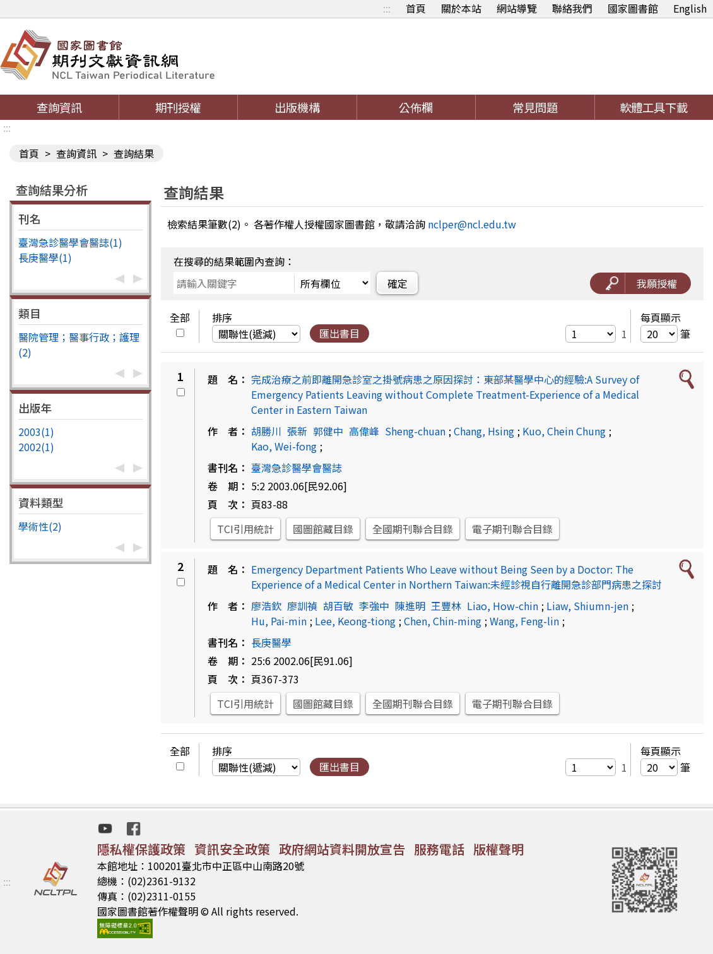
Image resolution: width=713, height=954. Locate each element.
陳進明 (410, 605)
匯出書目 (339, 333)
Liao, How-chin (502, 605)
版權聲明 (498, 849)
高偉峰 (364, 431)
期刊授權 (178, 107)
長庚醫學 (271, 642)
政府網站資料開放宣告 (342, 849)
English (690, 8)
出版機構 (297, 107)
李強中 (374, 605)
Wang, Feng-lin (524, 620)
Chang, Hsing (484, 431)
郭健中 (328, 431)
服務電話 (439, 849)
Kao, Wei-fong (284, 446)
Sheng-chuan (415, 431)
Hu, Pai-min (279, 620)
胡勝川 (266, 431)
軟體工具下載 (654, 107)
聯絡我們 (572, 8)
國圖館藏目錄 (323, 528)
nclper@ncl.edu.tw (472, 224)
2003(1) (36, 431)
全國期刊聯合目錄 (412, 528)
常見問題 (535, 107)
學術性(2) (40, 526)
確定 (397, 283)
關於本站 (461, 8)
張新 (297, 431)
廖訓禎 (302, 605)
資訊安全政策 (232, 849)
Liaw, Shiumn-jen (587, 605)
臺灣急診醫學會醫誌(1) (70, 242)
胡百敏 (338, 605)
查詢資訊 (59, 107)
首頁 (416, 8)
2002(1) (36, 446)
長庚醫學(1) (45, 257)
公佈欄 (416, 107)
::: (387, 8)
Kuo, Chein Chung (564, 431)
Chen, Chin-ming (442, 620)
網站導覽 (517, 8)
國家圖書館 (633, 8)
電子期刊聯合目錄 (512, 528)
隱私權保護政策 (141, 849)
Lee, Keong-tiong (355, 620)
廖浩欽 (266, 605)
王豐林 (446, 605)
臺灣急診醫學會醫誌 (296, 467)
